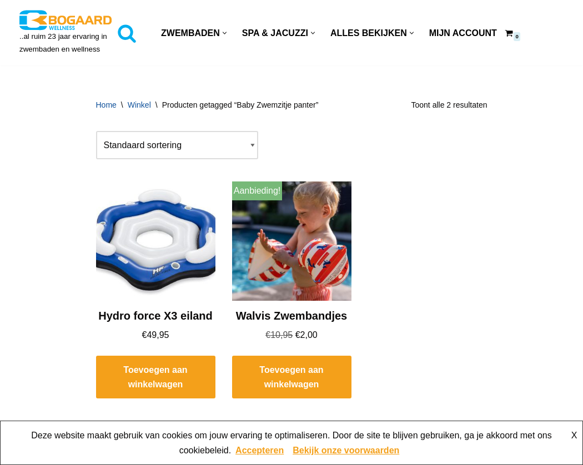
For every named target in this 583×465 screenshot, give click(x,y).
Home (106, 104)
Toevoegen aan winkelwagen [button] (155, 377)
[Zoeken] (127, 33)
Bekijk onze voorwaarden (346, 450)
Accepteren (259, 450)
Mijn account (463, 33)
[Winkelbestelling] (177, 145)
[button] (225, 33)
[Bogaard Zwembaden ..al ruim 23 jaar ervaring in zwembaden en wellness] (65, 32)
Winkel (139, 104)
